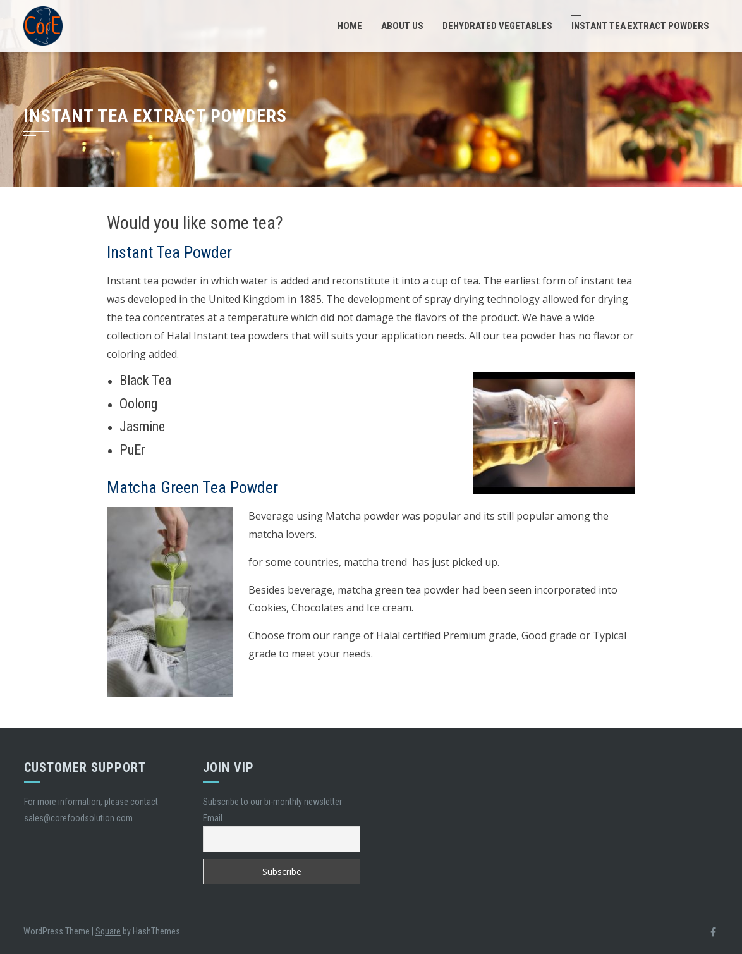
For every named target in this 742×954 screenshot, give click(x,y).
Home (350, 26)
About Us (402, 26)
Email (212, 818)
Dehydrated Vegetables (497, 26)
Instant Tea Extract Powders (640, 26)
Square (108, 931)
